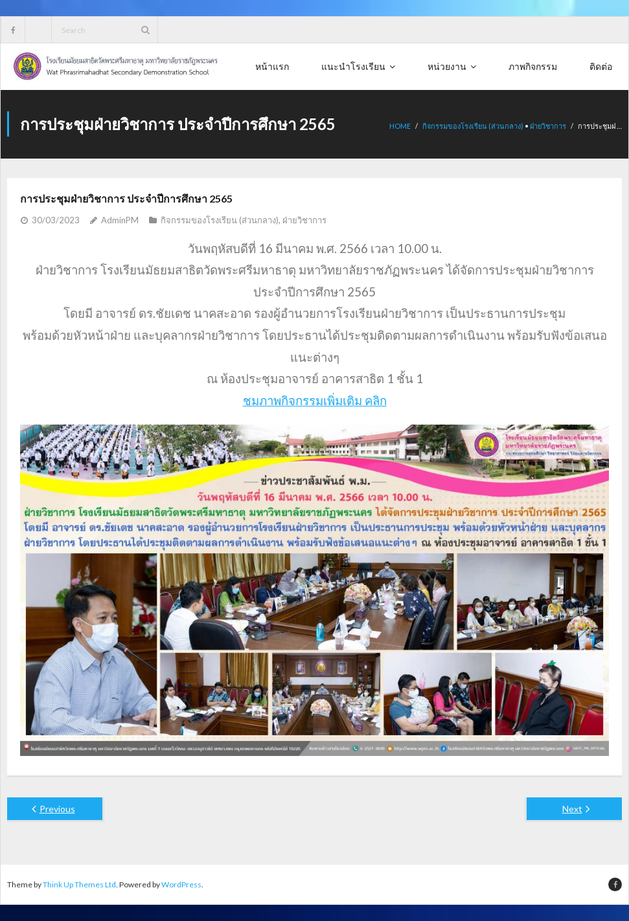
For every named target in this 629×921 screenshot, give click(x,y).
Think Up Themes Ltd (79, 884)
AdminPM (120, 220)
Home (400, 126)
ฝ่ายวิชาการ (548, 126)
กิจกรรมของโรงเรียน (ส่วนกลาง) (472, 126)
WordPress (181, 884)
